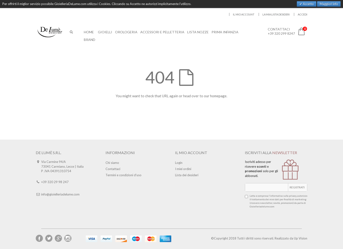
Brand (89, 40)
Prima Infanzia (225, 32)
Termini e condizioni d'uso (123, 175)
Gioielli (105, 32)
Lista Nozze (198, 32)
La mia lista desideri (276, 14)
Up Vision (300, 238)
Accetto (308, 4)
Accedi (302, 14)
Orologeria (126, 32)
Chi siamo (112, 163)
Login (178, 163)
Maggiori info (329, 4)
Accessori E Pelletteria (162, 32)
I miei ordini (183, 169)
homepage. (218, 96)
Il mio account (243, 14)
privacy (292, 195)
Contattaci (113, 169)
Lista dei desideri (186, 175)
